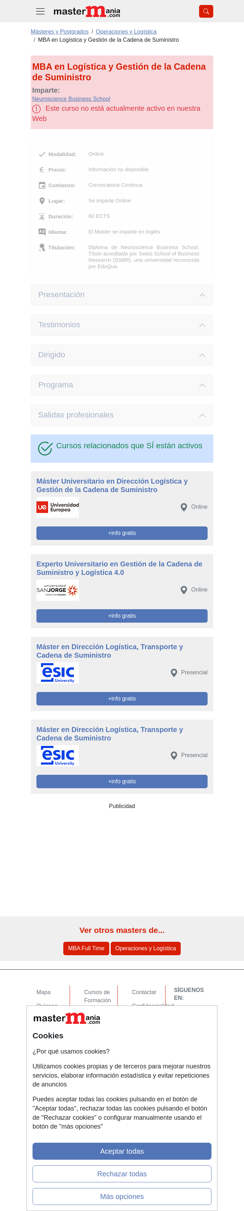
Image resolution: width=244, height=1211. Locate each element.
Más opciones (122, 1196)
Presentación (61, 294)
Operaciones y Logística (145, 948)
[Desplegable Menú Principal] (40, 11)
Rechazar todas (122, 1174)
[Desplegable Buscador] (206, 11)
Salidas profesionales (76, 414)
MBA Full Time (86, 948)
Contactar (144, 992)
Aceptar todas (122, 1151)
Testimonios (59, 324)
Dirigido (51, 354)
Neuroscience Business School (71, 99)
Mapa (43, 992)
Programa (55, 384)
